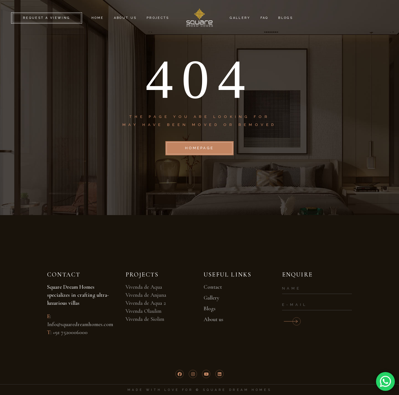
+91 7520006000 (70, 332)
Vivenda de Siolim (145, 319)
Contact (213, 287)
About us (213, 319)
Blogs (210, 308)
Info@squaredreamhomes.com (80, 324)
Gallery (211, 298)
